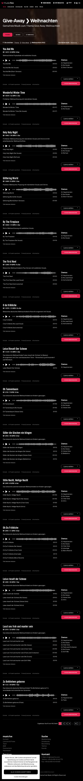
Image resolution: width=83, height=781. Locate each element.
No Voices (65, 449)
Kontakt (6, 739)
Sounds (35, 7)
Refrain (64, 153)
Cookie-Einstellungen (21, 777)
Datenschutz (7, 748)
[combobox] (75, 43)
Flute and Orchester (69, 647)
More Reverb (66, 551)
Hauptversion (66, 63)
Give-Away (26, 43)
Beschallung (21, 7)
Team (5, 744)
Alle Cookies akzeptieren (21, 772)
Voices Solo (66, 408)
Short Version (66, 68)
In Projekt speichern (15, 85)
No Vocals (65, 65)
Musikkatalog (46, 739)
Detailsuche (12, 7)
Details (5, 85)
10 (75, 724)
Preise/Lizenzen (27, 85)
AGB (4, 746)
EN (79, 3)
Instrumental (66, 280)
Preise (45, 7)
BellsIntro (65, 454)
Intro (63, 501)
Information (36, 85)
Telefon (28, 7)
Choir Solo (65, 499)
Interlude (65, 549)
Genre (20, 35)
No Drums (65, 650)
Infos (40, 7)
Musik (5, 7)
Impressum (7, 750)
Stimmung (34, 35)
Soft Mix (65, 652)
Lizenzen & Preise (9, 741)
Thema (8, 35)
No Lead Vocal (67, 278)
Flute (64, 700)
